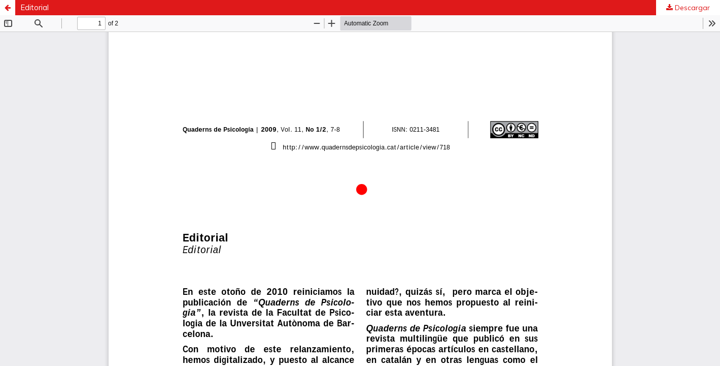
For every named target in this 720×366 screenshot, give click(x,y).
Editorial (34, 7)
